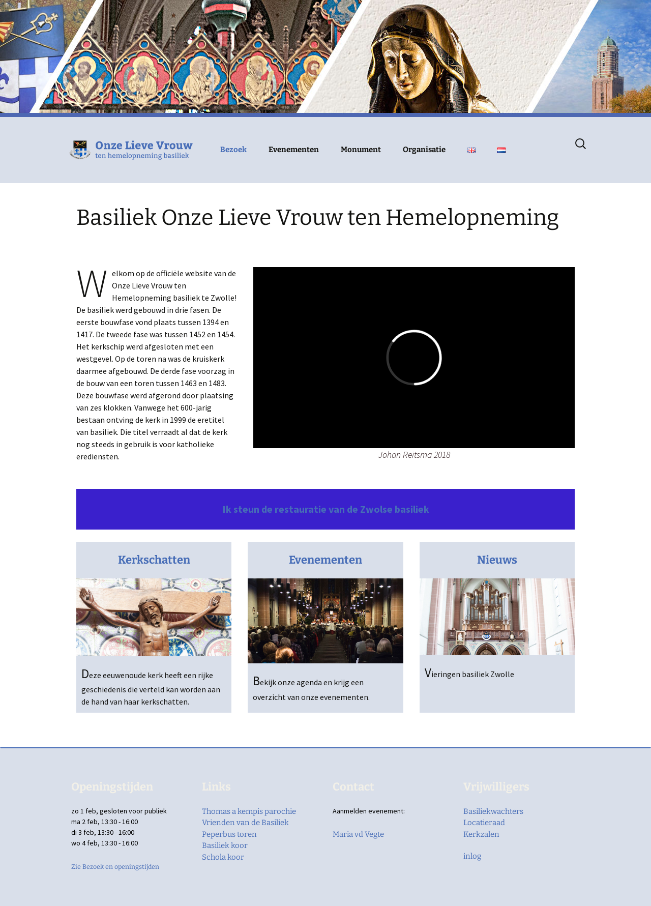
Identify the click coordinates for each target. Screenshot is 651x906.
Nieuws (497, 560)
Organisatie (424, 149)
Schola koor (223, 857)
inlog (472, 856)
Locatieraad (484, 822)
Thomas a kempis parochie (249, 811)
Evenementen (294, 149)
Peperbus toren (229, 834)
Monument (361, 149)
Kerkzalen (481, 834)
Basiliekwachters (493, 811)
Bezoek (233, 149)
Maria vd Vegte (358, 834)
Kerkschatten (154, 560)
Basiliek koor (225, 845)
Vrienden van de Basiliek (245, 822)
